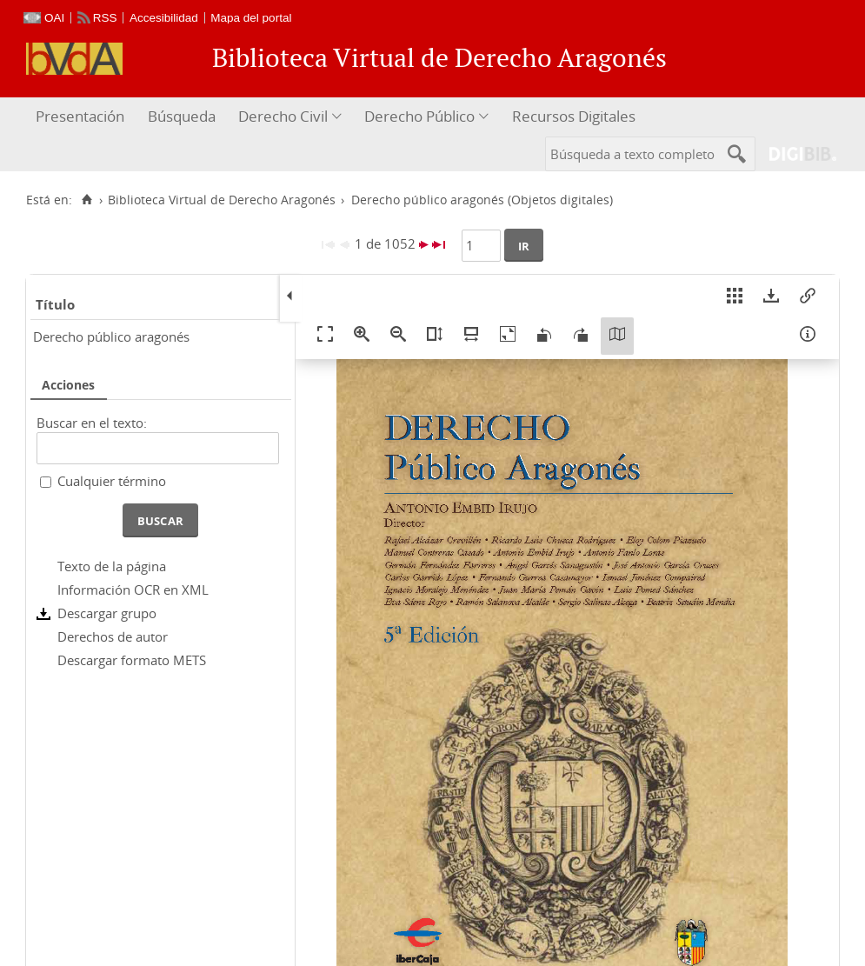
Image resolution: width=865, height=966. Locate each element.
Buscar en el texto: (92, 422)
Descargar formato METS (131, 660)
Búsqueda (182, 116)
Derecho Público (419, 116)
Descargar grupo (106, 613)
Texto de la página (111, 566)
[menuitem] (82, 117)
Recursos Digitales (573, 116)
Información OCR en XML (133, 589)
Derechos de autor (112, 636)
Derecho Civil (283, 116)
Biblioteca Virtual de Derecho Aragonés (222, 200)
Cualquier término (111, 481)
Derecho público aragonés (111, 336)
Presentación (80, 116)
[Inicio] (86, 200)
